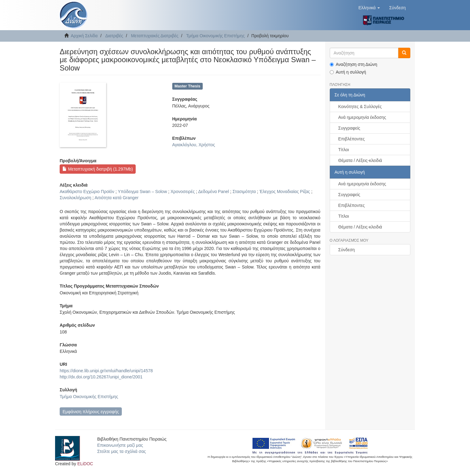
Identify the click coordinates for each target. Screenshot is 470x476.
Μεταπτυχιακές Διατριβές (154, 35)
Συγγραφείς (349, 128)
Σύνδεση (346, 249)
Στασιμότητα (244, 191)
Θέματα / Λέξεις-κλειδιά (360, 160)
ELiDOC (85, 463)
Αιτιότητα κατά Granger (116, 197)
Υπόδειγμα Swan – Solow (142, 191)
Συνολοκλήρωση (75, 197)
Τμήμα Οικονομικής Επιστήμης (215, 35)
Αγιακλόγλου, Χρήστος (193, 144)
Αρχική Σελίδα (84, 35)
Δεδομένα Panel (213, 191)
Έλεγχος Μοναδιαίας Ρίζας (284, 191)
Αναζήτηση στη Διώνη (353, 64)
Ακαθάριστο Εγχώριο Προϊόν (87, 191)
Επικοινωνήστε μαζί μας (120, 445)
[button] (369, 7)
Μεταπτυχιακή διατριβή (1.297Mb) (97, 169)
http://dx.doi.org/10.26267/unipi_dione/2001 (101, 376)
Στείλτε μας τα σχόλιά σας (121, 451)
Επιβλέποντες (351, 138)
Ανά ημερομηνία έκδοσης (362, 117)
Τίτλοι (343, 149)
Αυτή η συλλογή (348, 72)
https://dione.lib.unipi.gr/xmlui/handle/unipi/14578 (106, 370)
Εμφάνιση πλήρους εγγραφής (90, 411)
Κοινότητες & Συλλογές (360, 106)
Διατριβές (114, 35)
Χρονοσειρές (182, 191)
